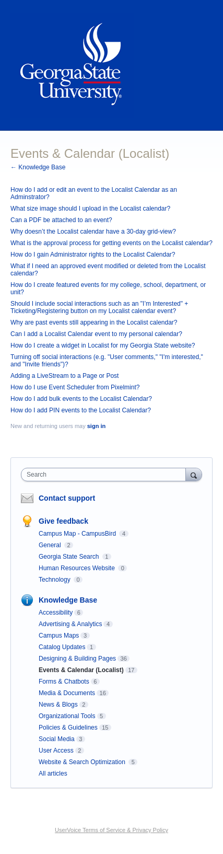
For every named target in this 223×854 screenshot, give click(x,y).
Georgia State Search (70, 556)
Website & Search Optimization (83, 762)
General (51, 545)
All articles (53, 773)
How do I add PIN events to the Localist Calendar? (80, 410)
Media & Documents (67, 693)
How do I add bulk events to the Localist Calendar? (81, 398)
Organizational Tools (67, 716)
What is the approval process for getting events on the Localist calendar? (111, 243)
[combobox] (105, 474)
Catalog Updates (62, 647)
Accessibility (56, 612)
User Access (56, 750)
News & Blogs (58, 704)
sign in (96, 426)
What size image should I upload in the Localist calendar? (90, 208)
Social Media (57, 739)
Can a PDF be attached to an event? (61, 220)
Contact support (67, 498)
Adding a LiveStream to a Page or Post (64, 375)
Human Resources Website (77, 568)
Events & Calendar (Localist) (81, 670)
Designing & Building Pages (77, 658)
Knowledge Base (68, 600)
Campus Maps (59, 635)
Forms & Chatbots (64, 681)
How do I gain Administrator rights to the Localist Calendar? (92, 254)
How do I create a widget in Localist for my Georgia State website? (102, 345)
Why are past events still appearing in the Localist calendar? (94, 322)
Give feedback (63, 521)
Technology (55, 579)
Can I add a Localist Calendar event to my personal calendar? (96, 334)
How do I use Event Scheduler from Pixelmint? (74, 387)
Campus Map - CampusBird (78, 533)
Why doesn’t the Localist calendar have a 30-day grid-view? (93, 231)
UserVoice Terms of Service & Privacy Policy (111, 830)
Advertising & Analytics (70, 624)
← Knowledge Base (37, 167)
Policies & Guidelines (68, 727)
